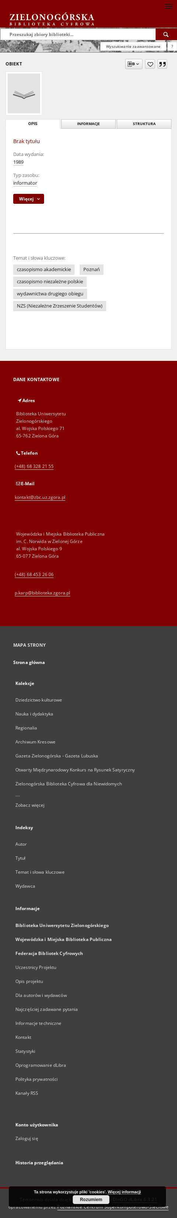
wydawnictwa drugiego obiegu (50, 294)
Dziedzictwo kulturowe (38, 700)
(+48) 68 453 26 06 (34, 574)
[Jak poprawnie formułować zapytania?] (172, 46)
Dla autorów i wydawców (41, 995)
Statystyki (25, 1051)
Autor (21, 844)
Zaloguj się (26, 1138)
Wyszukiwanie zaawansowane (133, 46)
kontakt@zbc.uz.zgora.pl (40, 497)
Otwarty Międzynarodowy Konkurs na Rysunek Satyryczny (75, 770)
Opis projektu (29, 981)
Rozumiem (91, 1199)
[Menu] (168, 6)
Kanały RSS (26, 1093)
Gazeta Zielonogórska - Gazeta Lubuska (56, 756)
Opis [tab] (32, 123)
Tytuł (20, 858)
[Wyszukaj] (166, 34)
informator (25, 183)
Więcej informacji (124, 1192)
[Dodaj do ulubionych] (150, 64)
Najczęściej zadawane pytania (46, 1009)
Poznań (91, 269)
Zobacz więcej (30, 805)
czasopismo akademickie (44, 269)
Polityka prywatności (36, 1079)
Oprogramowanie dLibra (40, 1065)
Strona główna (29, 662)
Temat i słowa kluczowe (40, 872)
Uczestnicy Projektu (35, 967)
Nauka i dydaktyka (34, 714)
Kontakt (23, 1037)
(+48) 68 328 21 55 (34, 466)
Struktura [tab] (144, 123)
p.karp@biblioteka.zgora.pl (42, 593)
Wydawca (25, 886)
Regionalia (26, 728)
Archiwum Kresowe (35, 742)
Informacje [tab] (88, 123)
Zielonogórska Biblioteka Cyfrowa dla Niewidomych (68, 784)
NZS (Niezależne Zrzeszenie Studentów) (59, 306)
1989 (18, 162)
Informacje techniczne (38, 1023)
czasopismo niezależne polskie (50, 281)
